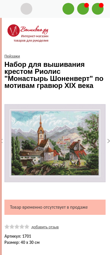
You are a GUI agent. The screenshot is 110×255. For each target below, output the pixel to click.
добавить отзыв (45, 227)
